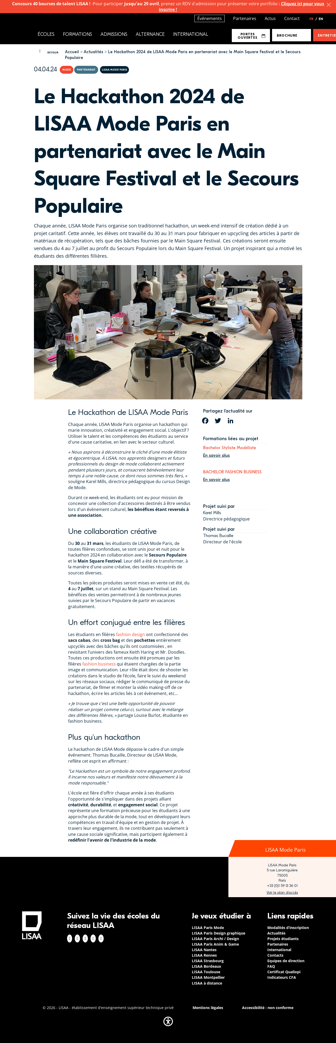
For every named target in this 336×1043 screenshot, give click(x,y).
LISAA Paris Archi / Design (215, 938)
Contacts (275, 955)
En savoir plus (216, 455)
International (190, 34)
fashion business (99, 664)
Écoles (46, 34)
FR (313, 19)
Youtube (101, 938)
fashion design (130, 634)
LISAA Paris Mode (208, 927)
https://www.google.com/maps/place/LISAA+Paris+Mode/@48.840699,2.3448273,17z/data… (282, 892)
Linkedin (85, 938)
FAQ (271, 966)
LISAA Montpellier (208, 977)
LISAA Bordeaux (206, 966)
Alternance (150, 34)
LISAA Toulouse (206, 971)
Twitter (93, 938)
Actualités (93, 51)
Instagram (77, 938)
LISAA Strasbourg (208, 960)
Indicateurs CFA (281, 977)
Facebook (69, 938)
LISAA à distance (207, 983)
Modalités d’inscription (288, 927)
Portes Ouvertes (251, 35)
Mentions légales (208, 1007)
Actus (270, 18)
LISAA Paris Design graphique (218, 933)
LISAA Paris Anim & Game (215, 944)
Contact (292, 18)
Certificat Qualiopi (283, 971)
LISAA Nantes (204, 949)
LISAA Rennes (204, 955)
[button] (168, 1021)
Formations (77, 34)
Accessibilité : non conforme (267, 1007)
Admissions (114, 34)
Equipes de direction (285, 960)
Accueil (72, 51)
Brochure (287, 35)
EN (321, 19)
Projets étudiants (283, 938)
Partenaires (244, 18)
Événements (209, 18)
